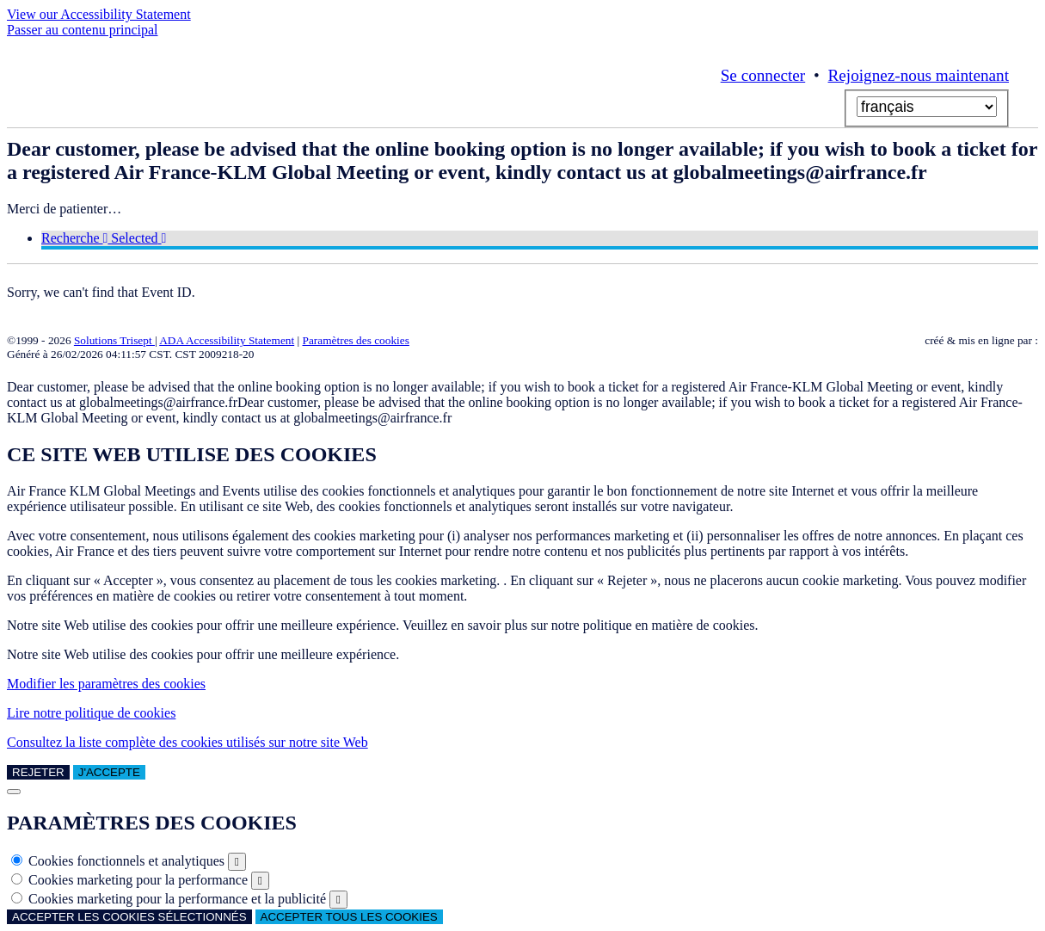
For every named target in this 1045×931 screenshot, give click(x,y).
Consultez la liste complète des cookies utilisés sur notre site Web (187, 742)
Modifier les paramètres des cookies (106, 683)
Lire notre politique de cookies (91, 713)
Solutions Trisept (114, 340)
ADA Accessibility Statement (226, 340)
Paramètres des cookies (356, 340)
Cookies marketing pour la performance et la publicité (177, 898)
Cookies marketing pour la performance (138, 879)
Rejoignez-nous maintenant (918, 75)
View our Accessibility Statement (99, 14)
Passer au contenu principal (82, 29)
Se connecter (763, 75)
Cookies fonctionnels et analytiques (126, 861)
